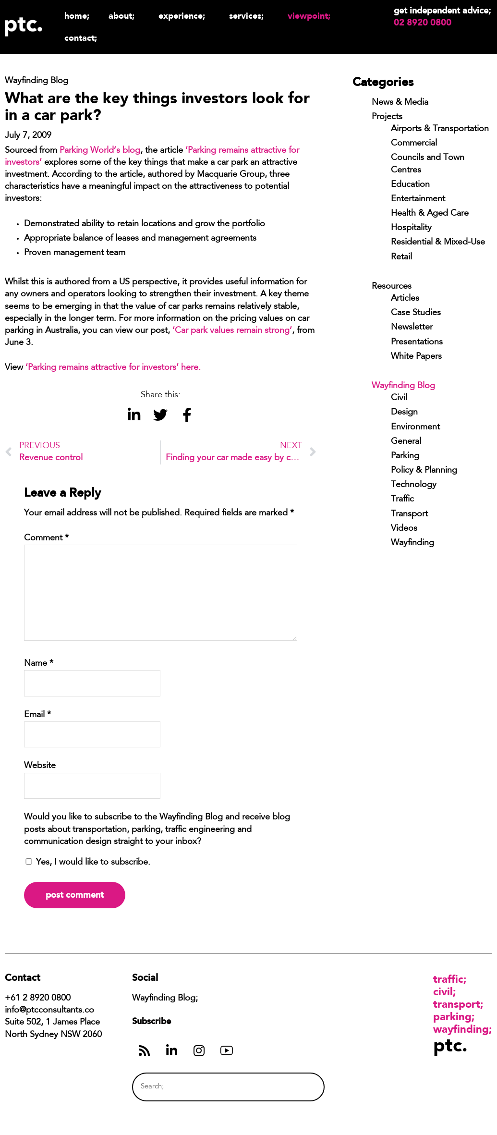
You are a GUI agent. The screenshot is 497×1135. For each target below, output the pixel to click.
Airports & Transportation (440, 129)
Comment (46, 538)
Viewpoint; (311, 16)
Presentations (417, 342)
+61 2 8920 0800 (38, 998)
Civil (399, 398)
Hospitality (411, 228)
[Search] (299, 1087)
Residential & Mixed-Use (438, 242)
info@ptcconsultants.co (49, 1010)
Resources (392, 286)
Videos (404, 529)
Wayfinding (412, 543)
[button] (134, 415)
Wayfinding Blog (403, 386)
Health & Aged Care (430, 213)
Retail (401, 257)
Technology (413, 485)
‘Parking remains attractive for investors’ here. (114, 368)
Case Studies (416, 313)
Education (410, 185)
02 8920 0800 (422, 22)
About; (124, 16)
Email (37, 715)
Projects (387, 117)
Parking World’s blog (100, 150)
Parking (405, 456)
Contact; (80, 38)
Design (404, 412)
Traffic (402, 499)
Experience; (184, 16)
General (406, 442)
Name (38, 663)
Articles (405, 298)
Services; (248, 16)
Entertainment (418, 199)
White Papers (416, 357)
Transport (409, 514)
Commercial (414, 143)
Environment (415, 427)
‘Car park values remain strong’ (232, 331)
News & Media (400, 102)
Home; (76, 16)
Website (40, 766)
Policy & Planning (424, 470)
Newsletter (412, 327)
